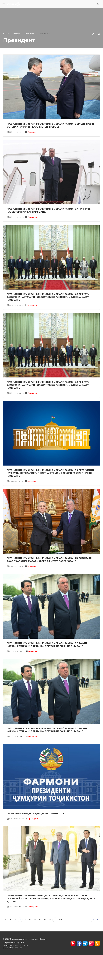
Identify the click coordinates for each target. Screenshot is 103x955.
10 (50, 919)
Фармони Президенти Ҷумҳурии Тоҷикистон (35, 813)
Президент (32, 132)
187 (60, 919)
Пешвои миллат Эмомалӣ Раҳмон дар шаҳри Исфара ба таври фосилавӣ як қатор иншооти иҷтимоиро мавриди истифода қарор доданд (51, 898)
